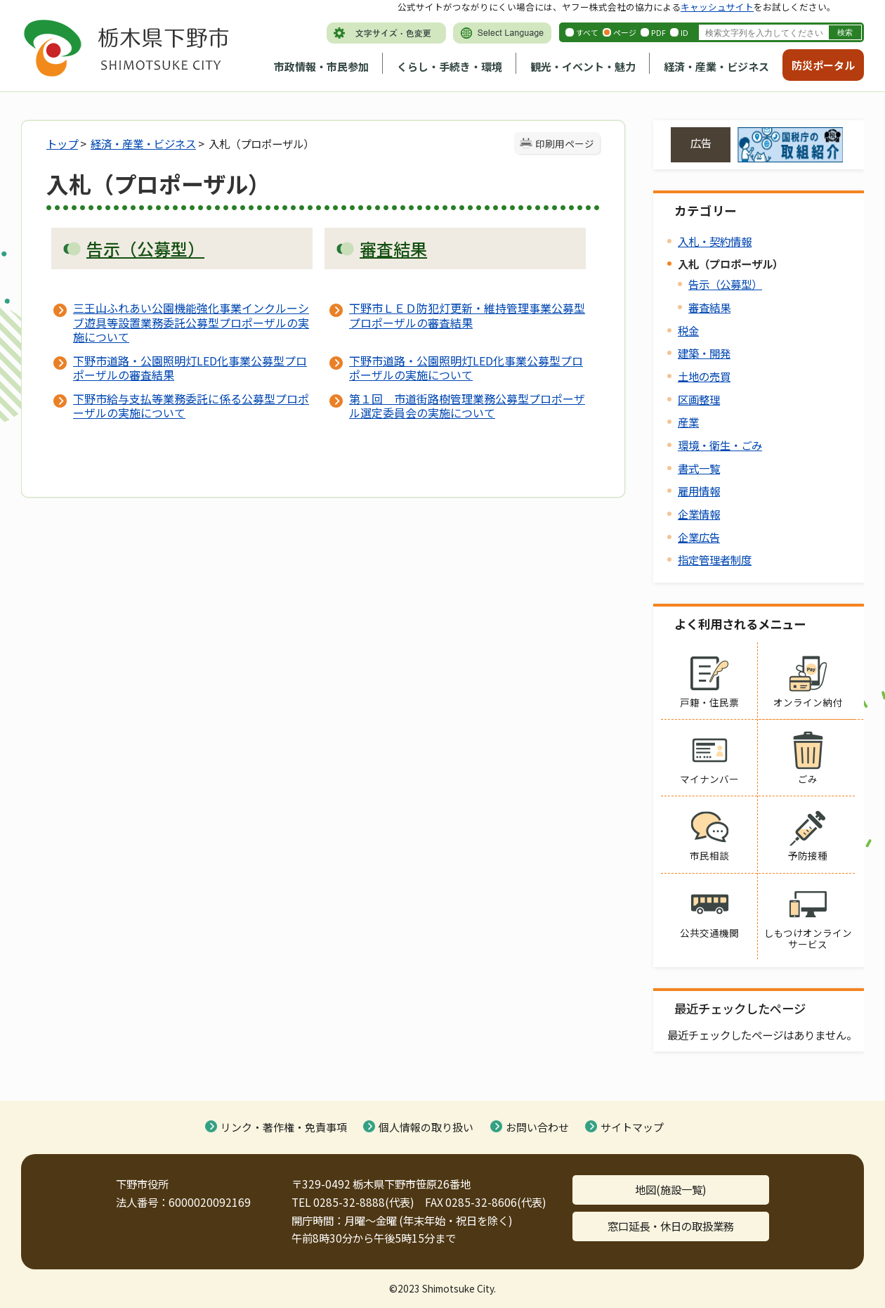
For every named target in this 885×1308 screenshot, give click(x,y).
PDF (658, 32)
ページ (624, 32)
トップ (62, 143)
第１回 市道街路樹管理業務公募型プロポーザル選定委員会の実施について (467, 405)
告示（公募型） (725, 284)
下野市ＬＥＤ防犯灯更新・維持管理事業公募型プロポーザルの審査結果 (467, 315)
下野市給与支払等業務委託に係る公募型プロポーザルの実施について (191, 405)
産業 (688, 421)
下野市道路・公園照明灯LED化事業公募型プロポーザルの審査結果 (190, 368)
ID (684, 32)
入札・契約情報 (715, 241)
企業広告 (699, 537)
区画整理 (699, 399)
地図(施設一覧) (671, 1189)
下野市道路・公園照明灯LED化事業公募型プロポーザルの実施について (466, 368)
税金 (688, 330)
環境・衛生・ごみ (720, 445)
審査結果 (709, 307)
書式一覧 (699, 468)
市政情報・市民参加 (321, 66)
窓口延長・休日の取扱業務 (671, 1225)
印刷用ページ (564, 143)
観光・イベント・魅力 (583, 66)
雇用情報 (699, 490)
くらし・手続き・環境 (449, 66)
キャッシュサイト (717, 6)
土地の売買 (704, 376)
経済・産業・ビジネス (716, 66)
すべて (587, 32)
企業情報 (699, 514)
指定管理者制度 (715, 559)
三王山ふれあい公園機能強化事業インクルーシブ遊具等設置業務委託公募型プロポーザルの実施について (191, 322)
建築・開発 (704, 353)
